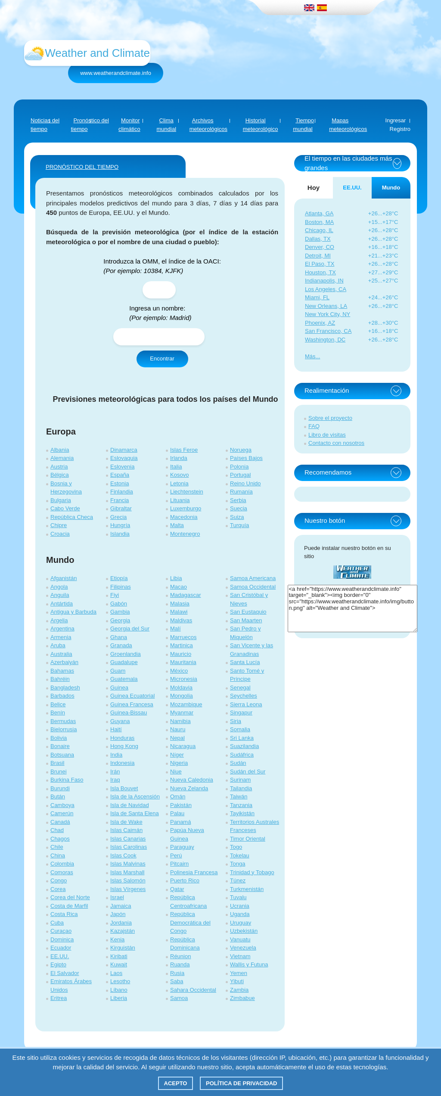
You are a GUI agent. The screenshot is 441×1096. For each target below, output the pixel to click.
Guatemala (124, 679)
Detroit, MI (318, 255)
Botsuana (62, 754)
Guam (117, 671)
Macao (178, 587)
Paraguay (182, 847)
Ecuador (60, 947)
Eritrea (58, 998)
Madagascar (185, 595)
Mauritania (183, 662)
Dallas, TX (318, 239)
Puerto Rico (184, 880)
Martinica (181, 645)
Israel (117, 897)
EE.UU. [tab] (352, 187)
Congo (58, 880)
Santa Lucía (245, 662)
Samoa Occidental (253, 587)
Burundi (60, 788)
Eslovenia (122, 466)
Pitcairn (179, 863)
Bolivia (58, 738)
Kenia (117, 939)
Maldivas (181, 620)
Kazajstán (122, 931)
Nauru (177, 729)
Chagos (60, 838)
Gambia (120, 612)
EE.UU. (59, 956)
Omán (177, 796)
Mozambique (186, 704)
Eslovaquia (124, 458)
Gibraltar (121, 508)
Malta (177, 525)
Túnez (237, 880)
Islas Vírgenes (128, 889)
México (179, 671)
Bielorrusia (63, 729)
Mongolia (181, 695)
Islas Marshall (127, 872)
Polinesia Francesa (194, 872)
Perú (176, 855)
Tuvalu (238, 897)
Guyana (120, 721)
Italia (176, 466)
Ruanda (180, 964)
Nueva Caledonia (191, 779)
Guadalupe (124, 662)
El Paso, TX (319, 264)
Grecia (118, 517)
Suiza (237, 517)
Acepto (175, 1083)
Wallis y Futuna (249, 964)
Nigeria (179, 763)
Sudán (238, 763)
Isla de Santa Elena (134, 813)
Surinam (240, 779)
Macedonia (184, 517)
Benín (57, 712)
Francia (119, 500)
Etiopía (118, 578)
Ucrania (239, 906)
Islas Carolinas (128, 847)
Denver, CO (319, 247)
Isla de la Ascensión (135, 796)
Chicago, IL (319, 230)
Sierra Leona (246, 704)
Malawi (178, 612)
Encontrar (162, 358)
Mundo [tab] (391, 187)
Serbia (238, 500)
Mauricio (180, 654)
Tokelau (239, 855)
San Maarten (246, 620)
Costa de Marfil (69, 906)
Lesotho (120, 981)
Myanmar (181, 712)
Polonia (239, 466)
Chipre (58, 525)
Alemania (62, 458)
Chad (57, 830)
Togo (236, 847)
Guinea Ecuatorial (132, 695)
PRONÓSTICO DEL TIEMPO (82, 167)
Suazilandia (244, 746)
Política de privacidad (241, 1083)
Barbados (62, 695)
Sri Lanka (242, 738)
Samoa (179, 998)
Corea (57, 889)
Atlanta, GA (319, 213)
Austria (59, 466)
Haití (116, 729)
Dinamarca (123, 450)
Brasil (57, 763)
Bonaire (60, 746)
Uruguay (240, 922)
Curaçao (60, 931)
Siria (235, 721)
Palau (177, 813)
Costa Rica (64, 914)
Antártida (61, 603)
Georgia (120, 620)
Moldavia (181, 687)
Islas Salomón (128, 880)
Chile (56, 847)
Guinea (119, 687)
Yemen (238, 973)
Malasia (179, 603)
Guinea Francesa (131, 704)
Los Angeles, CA (325, 289)
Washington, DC (325, 339)
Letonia (179, 483)
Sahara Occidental (193, 990)
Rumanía (241, 491)
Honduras (122, 738)
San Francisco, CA (328, 331)
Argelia (59, 620)
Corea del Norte (70, 897)
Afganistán (63, 578)
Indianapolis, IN (324, 280)
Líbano (118, 990)
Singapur (241, 712)
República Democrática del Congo (190, 922)
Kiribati (118, 956)
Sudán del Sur (247, 771)
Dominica (62, 939)
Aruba (57, 645)
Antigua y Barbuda (73, 612)
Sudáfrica (242, 754)
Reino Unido (245, 483)
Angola (59, 587)
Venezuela (243, 947)
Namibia (180, 721)
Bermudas (63, 721)
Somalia (240, 729)
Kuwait (118, 964)
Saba (176, 981)
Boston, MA (319, 222)
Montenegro (185, 534)
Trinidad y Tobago (252, 872)
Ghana (118, 637)
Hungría (120, 525)
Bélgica (59, 475)
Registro (400, 129)
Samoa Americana (253, 578)
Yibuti (237, 981)
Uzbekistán (244, 931)
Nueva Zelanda (189, 788)
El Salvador (64, 973)
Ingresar (395, 120)
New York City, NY (327, 314)
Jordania (121, 922)
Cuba (57, 922)
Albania (59, 450)
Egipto (58, 964)
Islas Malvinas (128, 863)
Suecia (238, 508)
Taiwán (238, 796)
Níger (177, 754)
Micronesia (183, 679)
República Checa (71, 517)
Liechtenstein (186, 491)
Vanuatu (240, 939)
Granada (121, 645)
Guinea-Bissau (128, 712)
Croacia (60, 534)
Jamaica (120, 906)
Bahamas (62, 671)
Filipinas (120, 587)
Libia (176, 578)
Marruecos (183, 637)
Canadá (60, 822)
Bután (57, 796)
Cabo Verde (65, 508)
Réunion (180, 956)
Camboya (62, 805)
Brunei (58, 771)
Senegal (240, 687)
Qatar (177, 889)
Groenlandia (125, 654)
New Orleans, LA (326, 306)
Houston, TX (320, 272)
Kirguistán (122, 947)
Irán (115, 771)
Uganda (240, 914)
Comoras (61, 872)
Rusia (177, 973)
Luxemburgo (185, 508)
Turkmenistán (247, 889)
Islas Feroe (184, 450)
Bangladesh (65, 687)
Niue (176, 771)
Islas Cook (123, 855)
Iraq (115, 779)
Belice (57, 704)
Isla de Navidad (129, 805)
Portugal (240, 475)
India (116, 754)
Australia (61, 654)
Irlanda (178, 458)
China (57, 855)
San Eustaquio (248, 612)
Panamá (180, 822)
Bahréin (60, 679)
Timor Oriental (247, 838)
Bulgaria (60, 500)
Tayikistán (242, 813)
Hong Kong (124, 746)
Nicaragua (183, 746)
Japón (117, 914)
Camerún (61, 813)
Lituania (180, 500)
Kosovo (179, 475)
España (119, 475)
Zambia (239, 990)
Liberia (118, 998)
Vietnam (240, 956)
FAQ (314, 426)
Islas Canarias (128, 838)
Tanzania (241, 805)
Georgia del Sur (129, 628)
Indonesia (122, 763)
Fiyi (114, 595)
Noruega (241, 450)
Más (310, 356)
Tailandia (241, 788)
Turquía (239, 525)
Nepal (177, 738)
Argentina (62, 628)
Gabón (118, 603)
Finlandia (121, 491)
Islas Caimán (126, 830)
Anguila (59, 595)
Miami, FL (317, 297)
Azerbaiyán (64, 662)
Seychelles (243, 695)
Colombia (62, 863)
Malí (175, 628)
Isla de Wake (126, 822)
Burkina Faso (67, 779)
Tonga (237, 863)
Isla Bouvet (124, 788)
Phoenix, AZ (320, 323)
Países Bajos (246, 458)
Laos (116, 973)
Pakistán (181, 805)
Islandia (120, 534)
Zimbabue (242, 998)
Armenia (60, 637)
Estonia (119, 483)
